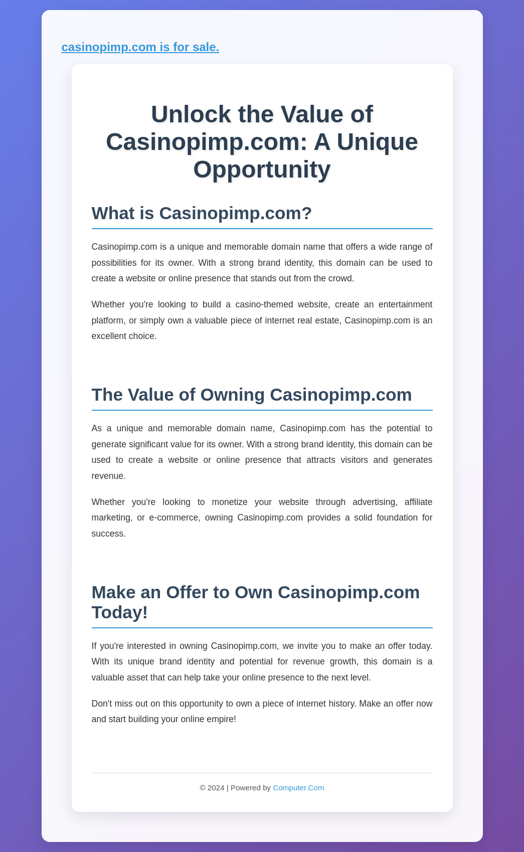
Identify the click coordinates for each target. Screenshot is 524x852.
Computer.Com (298, 787)
